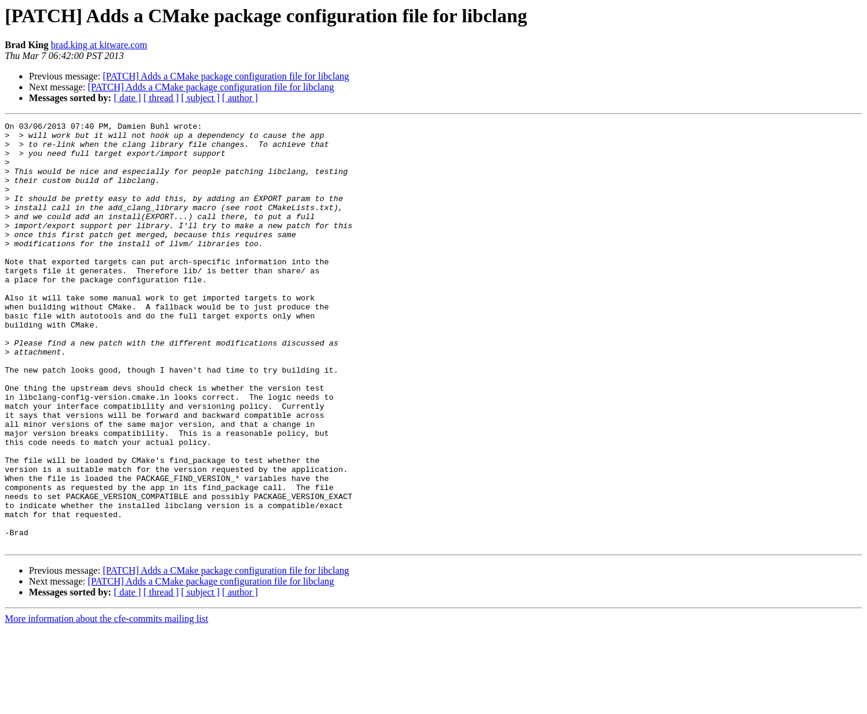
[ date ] (127, 98)
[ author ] (240, 98)
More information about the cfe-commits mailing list (106, 703)
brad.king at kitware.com (99, 45)
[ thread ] (161, 98)
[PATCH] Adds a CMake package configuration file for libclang (226, 76)
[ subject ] (200, 98)
